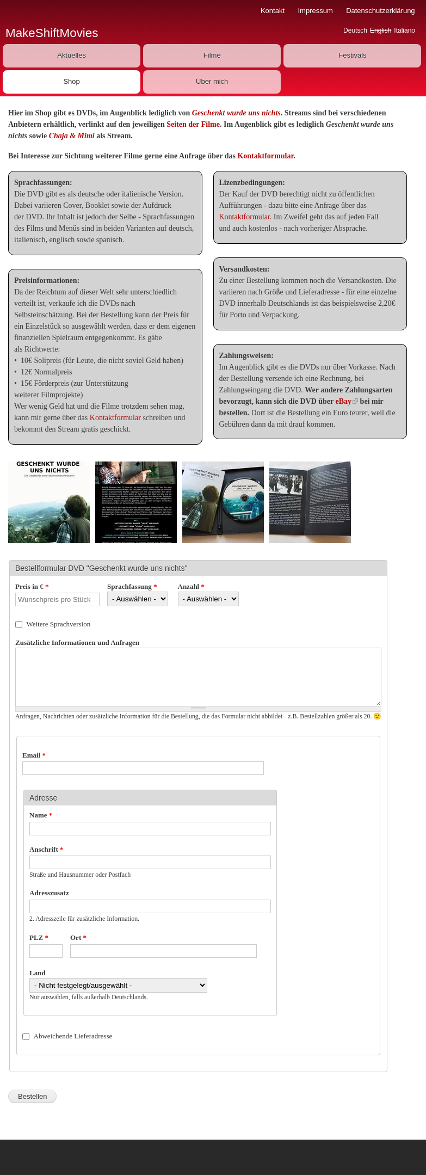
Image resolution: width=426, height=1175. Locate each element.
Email (34, 755)
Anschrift (46, 849)
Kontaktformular (265, 156)
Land (37, 973)
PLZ (38, 937)
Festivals (352, 55)
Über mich (212, 81)
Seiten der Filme (193, 124)
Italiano (404, 30)
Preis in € (32, 586)
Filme (212, 55)
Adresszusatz (49, 893)
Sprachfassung (132, 586)
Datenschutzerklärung (380, 11)
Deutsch (355, 30)
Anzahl (191, 586)
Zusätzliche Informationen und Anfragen (77, 642)
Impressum (315, 11)
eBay (347, 401)
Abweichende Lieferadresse (73, 1036)
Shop (71, 81)
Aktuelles (71, 55)
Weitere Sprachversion (59, 624)
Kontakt (273, 11)
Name (40, 815)
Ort (78, 937)
